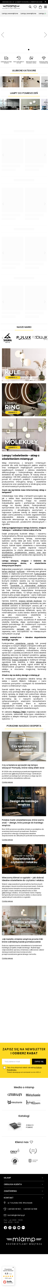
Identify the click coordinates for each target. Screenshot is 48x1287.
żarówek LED (23, 629)
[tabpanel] (24, 35)
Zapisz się (39, 1061)
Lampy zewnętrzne (28, 13)
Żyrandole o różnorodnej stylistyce (28, 585)
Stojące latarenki (19, 660)
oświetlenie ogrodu (24, 643)
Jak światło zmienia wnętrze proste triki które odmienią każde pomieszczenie (22, 940)
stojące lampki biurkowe (30, 601)
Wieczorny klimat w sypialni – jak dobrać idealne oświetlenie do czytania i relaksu (23, 879)
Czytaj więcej (7, 782)
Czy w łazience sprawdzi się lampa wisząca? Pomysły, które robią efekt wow (23, 766)
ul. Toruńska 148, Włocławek (20, 1203)
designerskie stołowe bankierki (15, 603)
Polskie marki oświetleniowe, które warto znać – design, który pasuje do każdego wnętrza (23, 823)
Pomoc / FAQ (19, 712)
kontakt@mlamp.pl (16, 1215)
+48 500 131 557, (14, 1209)
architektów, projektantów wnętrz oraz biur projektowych (24, 553)
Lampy (43, 13)
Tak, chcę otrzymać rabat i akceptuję (26, 1069)
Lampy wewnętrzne (10, 13)
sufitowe (21, 571)
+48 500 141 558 (30, 1209)
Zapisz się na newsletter (24, 1051)
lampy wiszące (8, 571)
